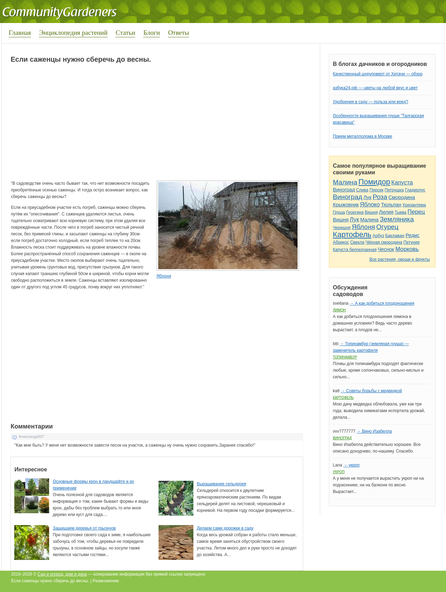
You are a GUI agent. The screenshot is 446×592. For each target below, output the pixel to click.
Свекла (357, 242)
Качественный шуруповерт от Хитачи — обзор (377, 73)
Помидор (374, 181)
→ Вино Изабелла (374, 431)
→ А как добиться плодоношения (381, 303)
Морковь (406, 249)
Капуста (402, 182)
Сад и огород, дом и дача (62, 574)
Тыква (401, 212)
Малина (345, 182)
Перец (416, 211)
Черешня (342, 227)
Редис (413, 235)
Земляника (397, 219)
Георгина (354, 212)
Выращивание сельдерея (221, 483)
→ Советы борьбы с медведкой (371, 390)
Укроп (339, 472)
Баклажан (394, 235)
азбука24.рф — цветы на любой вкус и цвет (375, 87)
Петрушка (394, 190)
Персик (377, 190)
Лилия (386, 212)
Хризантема (414, 205)
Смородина (402, 197)
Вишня (371, 212)
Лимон (339, 310)
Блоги (151, 32)
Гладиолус (415, 190)
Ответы (178, 32)
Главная (20, 32)
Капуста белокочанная (354, 249)
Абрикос (341, 242)
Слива (362, 190)
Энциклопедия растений (73, 32)
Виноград (344, 189)
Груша (339, 212)
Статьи (125, 32)
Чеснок (386, 249)
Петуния (411, 242)
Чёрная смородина (384, 242)
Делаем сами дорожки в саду (225, 528)
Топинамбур (345, 357)
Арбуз (378, 235)
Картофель (352, 234)
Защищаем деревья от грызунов (84, 528)
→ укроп (351, 465)
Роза (379, 196)
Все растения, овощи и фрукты (399, 259)
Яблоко (370, 204)
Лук (367, 197)
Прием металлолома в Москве (362, 136)
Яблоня (163, 276)
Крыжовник (346, 204)
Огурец (387, 226)
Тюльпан (391, 204)
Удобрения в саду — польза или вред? (370, 101)
